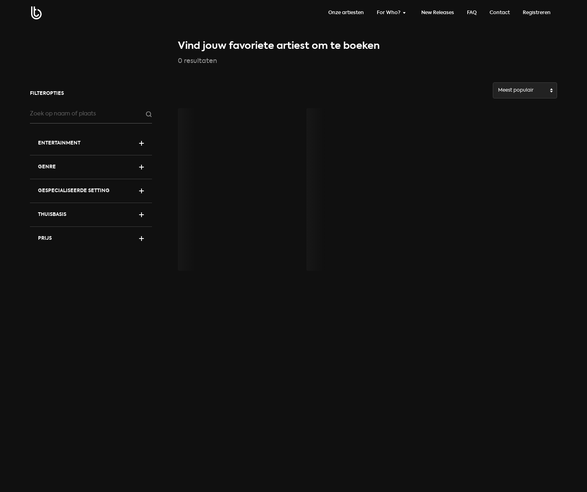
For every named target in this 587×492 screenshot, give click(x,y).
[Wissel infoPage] (392, 13)
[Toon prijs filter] (91, 238)
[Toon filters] (91, 167)
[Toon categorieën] (91, 143)
